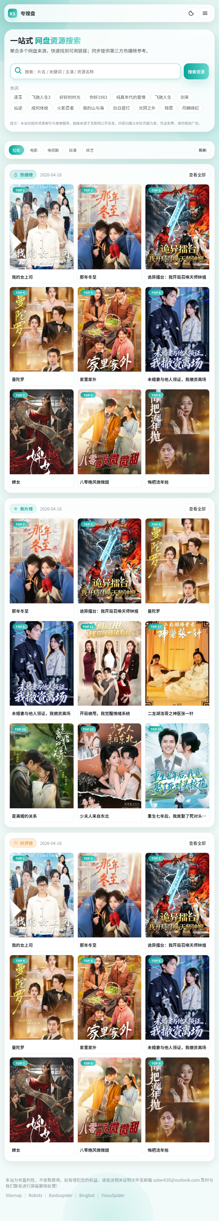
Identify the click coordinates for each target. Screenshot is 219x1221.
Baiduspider (61, 1195)
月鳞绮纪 (190, 108)
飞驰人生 (162, 97)
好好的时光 (70, 97)
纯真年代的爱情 (130, 97)
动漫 (72, 150)
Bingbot (87, 1195)
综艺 (90, 150)
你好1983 (98, 97)
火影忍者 (65, 108)
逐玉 (18, 97)
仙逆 (18, 108)
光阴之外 (147, 108)
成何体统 (39, 108)
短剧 (16, 150)
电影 (34, 150)
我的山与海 (93, 108)
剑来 (184, 97)
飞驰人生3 (41, 97)
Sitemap (14, 1195)
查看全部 (197, 174)
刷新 (202, 150)
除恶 (169, 108)
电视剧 (53, 150)
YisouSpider (112, 1195)
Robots (35, 1195)
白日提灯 (121, 108)
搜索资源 (196, 71)
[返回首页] (21, 13)
